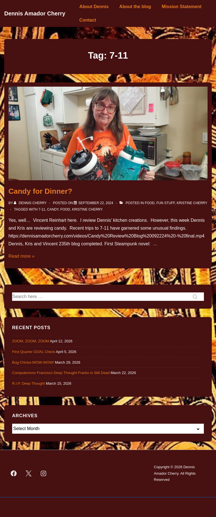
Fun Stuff (165, 203)
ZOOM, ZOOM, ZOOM (30, 341)
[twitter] (28, 473)
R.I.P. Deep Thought (28, 383)
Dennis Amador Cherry (34, 13)
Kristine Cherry (192, 203)
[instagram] (43, 473)
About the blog (135, 6)
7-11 (42, 209)
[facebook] (13, 473)
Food (150, 203)
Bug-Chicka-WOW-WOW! (33, 362)
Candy (52, 209)
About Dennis (94, 6)
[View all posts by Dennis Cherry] (31, 203)
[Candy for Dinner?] (95, 203)
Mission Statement (181, 6)
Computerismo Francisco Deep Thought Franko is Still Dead (61, 373)
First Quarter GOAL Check (33, 352)
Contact (87, 20)
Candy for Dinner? (40, 191)
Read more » (21, 256)
